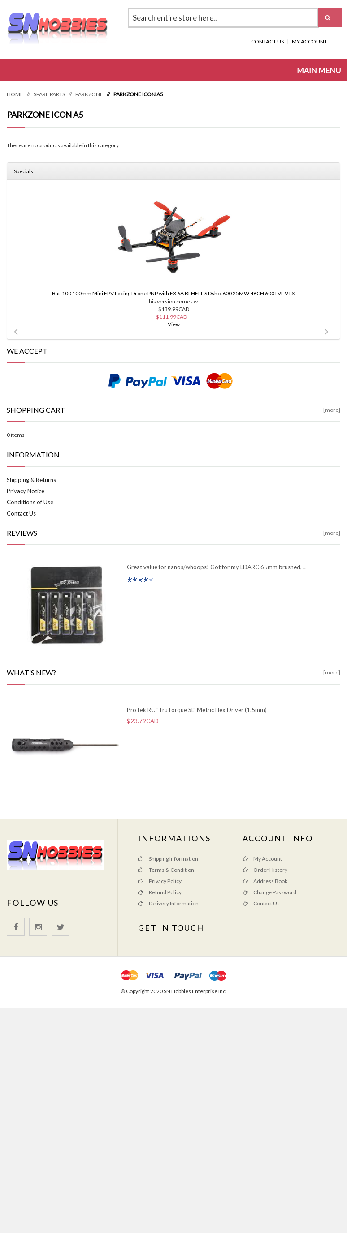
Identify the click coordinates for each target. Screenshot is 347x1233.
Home (15, 94)
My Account (309, 41)
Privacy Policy (160, 881)
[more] (331, 410)
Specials (23, 171)
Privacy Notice (25, 491)
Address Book (265, 881)
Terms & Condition (166, 869)
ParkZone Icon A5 (138, 94)
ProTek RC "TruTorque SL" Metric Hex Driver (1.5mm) (197, 709)
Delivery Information (168, 903)
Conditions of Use (30, 502)
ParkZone (89, 94)
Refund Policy (160, 892)
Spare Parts (49, 94)
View (174, 324)
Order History (265, 869)
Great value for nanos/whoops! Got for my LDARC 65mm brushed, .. (216, 567)
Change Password (269, 892)
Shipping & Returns (31, 479)
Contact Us (267, 41)
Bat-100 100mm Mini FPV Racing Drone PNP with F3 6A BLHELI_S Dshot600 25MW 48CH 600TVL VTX (173, 293)
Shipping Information (168, 858)
